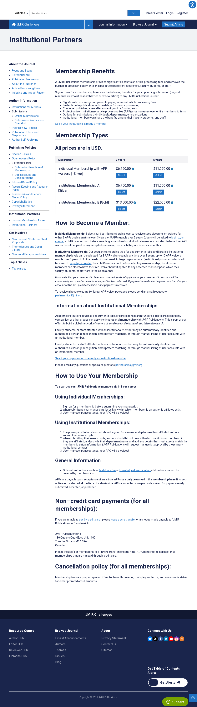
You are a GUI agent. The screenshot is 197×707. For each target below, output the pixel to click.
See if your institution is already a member (80, 123)
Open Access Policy (24, 158)
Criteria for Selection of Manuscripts (29, 169)
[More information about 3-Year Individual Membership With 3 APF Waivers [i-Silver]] (133, 168)
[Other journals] (88, 24)
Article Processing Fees (26, 88)
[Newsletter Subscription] (168, 682)
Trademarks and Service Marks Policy (27, 196)
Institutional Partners (24, 224)
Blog (58, 662)
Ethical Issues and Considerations (25, 176)
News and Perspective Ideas (29, 254)
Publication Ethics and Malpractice (25, 134)
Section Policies (21, 154)
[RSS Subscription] (181, 638)
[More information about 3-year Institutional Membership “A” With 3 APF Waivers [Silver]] (133, 185)
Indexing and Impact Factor (28, 92)
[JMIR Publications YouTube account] (171, 638)
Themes (60, 650)
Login (170, 13)
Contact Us (108, 644)
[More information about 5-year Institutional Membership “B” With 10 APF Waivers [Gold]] (172, 202)
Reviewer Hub (18, 650)
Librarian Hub (18, 656)
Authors (60, 644)
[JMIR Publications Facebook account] (160, 638)
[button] (192, 4)
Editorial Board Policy (24, 182)
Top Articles (19, 268)
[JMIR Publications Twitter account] (155, 638)
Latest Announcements (70, 638)
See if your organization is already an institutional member (90, 358)
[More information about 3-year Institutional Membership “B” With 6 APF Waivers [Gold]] (135, 202)
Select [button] (121, 175)
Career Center (154, 13)
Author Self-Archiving (25, 139)
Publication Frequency (25, 79)
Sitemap (107, 650)
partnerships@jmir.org (68, 295)
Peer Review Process (25, 127)
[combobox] (78, 13)
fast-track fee (107, 470)
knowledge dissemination (135, 470)
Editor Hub (16, 644)
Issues (60, 656)
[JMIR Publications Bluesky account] (150, 638)
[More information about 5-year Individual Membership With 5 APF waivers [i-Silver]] (172, 168)
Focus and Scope (22, 70)
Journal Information (113, 24)
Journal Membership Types (28, 220)
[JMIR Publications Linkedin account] (166, 638)
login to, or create (80, 263)
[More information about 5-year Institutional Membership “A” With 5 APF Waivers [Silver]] (172, 185)
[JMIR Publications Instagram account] (176, 638)
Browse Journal (145, 24)
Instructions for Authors (26, 107)
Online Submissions (27, 115)
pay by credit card (90, 519)
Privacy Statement (23, 206)
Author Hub (16, 638)
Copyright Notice (22, 201)
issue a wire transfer (123, 519)
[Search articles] (134, 13)
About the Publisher (24, 83)
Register (182, 13)
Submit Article (173, 24)
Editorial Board (21, 75)
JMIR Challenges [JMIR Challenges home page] (25, 24)
